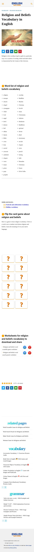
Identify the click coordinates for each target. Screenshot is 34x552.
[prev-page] (3, 487)
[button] (31, 4)
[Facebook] (7, 51)
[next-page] (5, 487)
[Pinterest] (20, 51)
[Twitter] (3, 51)
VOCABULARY (5, 10)
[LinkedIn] (11, 51)
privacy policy (12, 547)
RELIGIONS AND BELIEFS (16, 10)
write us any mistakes (13, 545)
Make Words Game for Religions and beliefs (15, 436)
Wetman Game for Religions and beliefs (14, 440)
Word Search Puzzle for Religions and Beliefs (16, 432)
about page (28, 545)
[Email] (16, 51)
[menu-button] (3, 4)
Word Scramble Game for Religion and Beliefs (16, 427)
